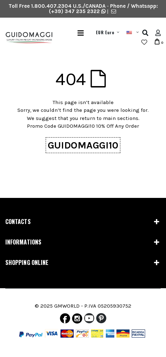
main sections (120, 118)
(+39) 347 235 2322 (74, 11)
